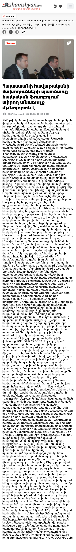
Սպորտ (10, 43)
